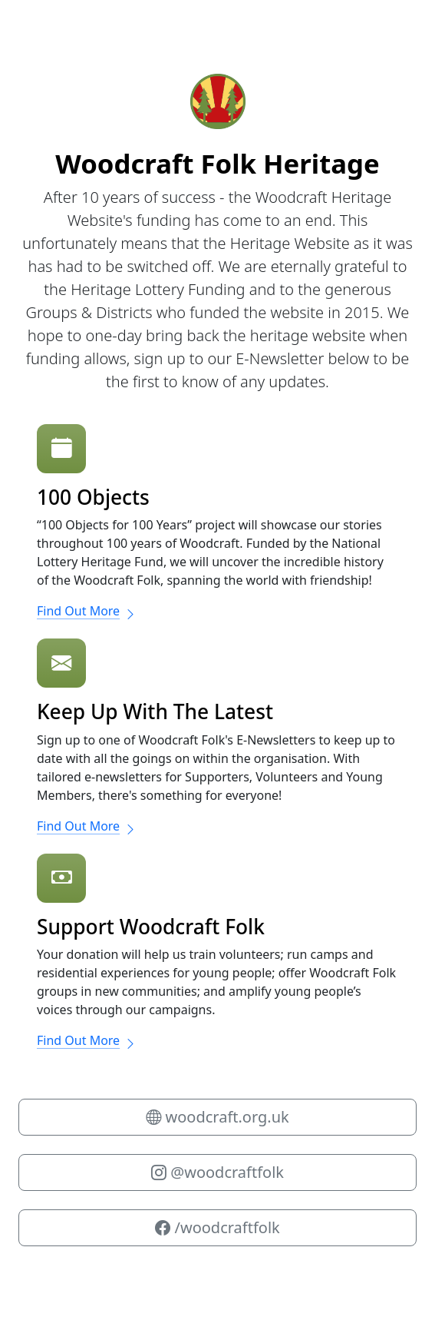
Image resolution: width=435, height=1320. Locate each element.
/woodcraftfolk (217, 1227)
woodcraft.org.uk (217, 1116)
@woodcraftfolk (217, 1172)
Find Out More (87, 610)
